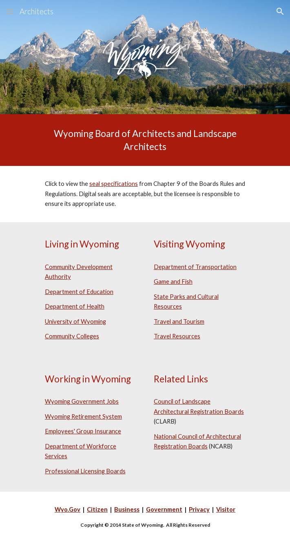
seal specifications (113, 183)
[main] (145, 140)
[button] (10, 11)
